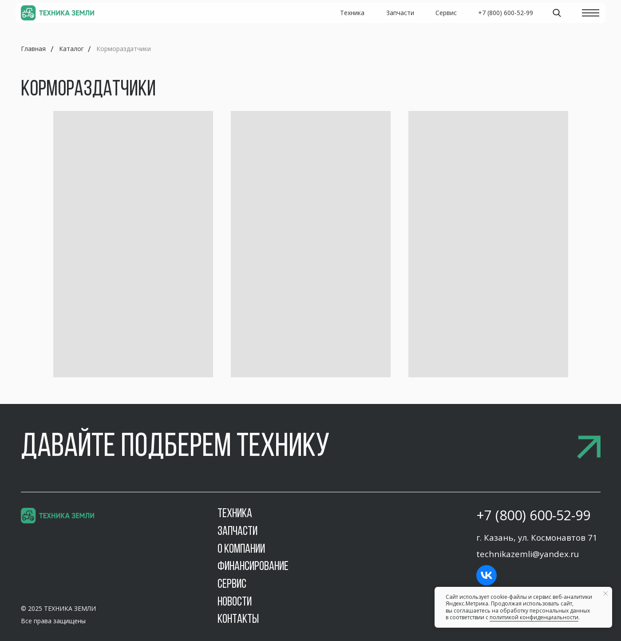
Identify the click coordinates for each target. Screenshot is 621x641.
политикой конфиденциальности (534, 617)
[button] (311, 448)
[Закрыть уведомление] (605, 593)
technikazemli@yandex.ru (527, 553)
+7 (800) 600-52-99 (533, 515)
